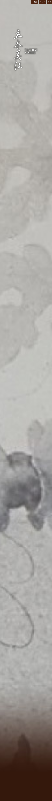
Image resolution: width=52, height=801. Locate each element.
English (42, 2)
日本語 (34, 2)
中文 (49, 2)
